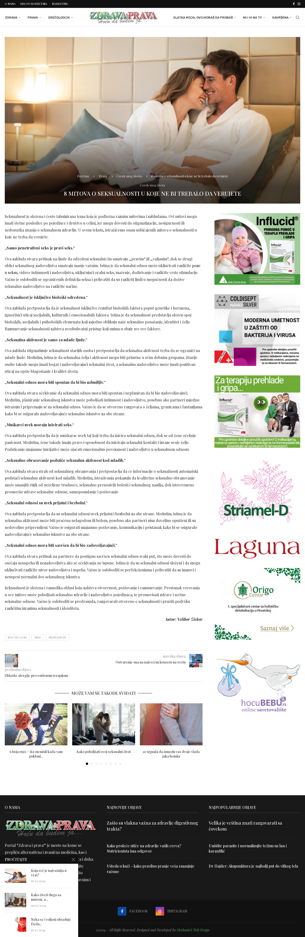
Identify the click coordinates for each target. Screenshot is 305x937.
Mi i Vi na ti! (252, 17)
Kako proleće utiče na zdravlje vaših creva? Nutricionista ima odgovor (144, 848)
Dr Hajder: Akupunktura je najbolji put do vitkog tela (254, 866)
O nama (10, 3)
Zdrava (11, 17)
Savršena (280, 17)
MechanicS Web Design (193, 929)
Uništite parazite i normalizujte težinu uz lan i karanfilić (248, 848)
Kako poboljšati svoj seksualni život (103, 751)
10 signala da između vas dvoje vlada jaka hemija (171, 753)
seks (38, 637)
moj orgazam (17, 637)
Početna (83, 176)
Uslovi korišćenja (33, 3)
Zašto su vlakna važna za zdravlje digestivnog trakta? (152, 826)
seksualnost (57, 637)
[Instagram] (299, 4)
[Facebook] (294, 4)
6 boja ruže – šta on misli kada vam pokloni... (36, 753)
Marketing (60, 3)
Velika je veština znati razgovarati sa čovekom (245, 826)
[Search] (297, 17)
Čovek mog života (129, 176)
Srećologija (59, 17)
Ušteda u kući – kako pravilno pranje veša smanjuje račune (151, 868)
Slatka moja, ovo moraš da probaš (203, 17)
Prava (32, 17)
